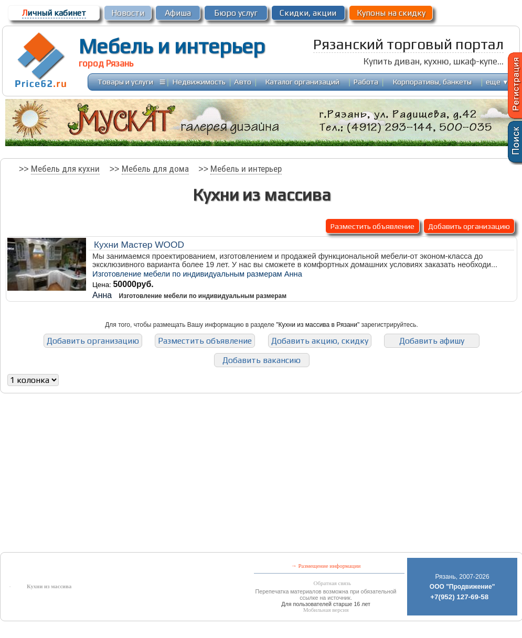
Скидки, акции (308, 13)
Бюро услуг (236, 13)
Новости (127, 13)
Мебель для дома (155, 168)
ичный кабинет (54, 13)
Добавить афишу (431, 341)
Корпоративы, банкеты (432, 81)
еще (497, 81)
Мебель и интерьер (172, 46)
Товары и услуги (125, 81)
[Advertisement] (171, 475)
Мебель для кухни (65, 168)
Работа (366, 81)
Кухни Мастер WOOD (139, 244)
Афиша (178, 13)
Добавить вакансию (261, 360)
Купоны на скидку (391, 13)
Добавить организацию (469, 226)
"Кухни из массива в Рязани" (317, 324)
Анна (102, 295)
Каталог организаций (302, 81)
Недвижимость (199, 81)
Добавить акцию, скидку (319, 341)
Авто (242, 81)
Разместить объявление (372, 226)
